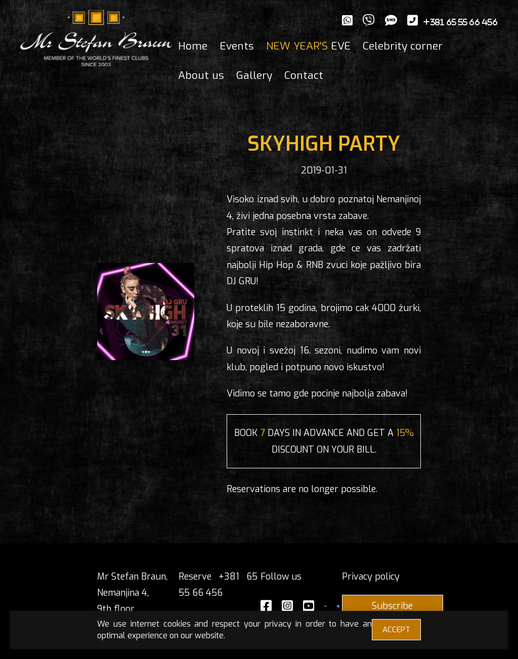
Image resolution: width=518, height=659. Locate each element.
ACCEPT (396, 630)
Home (192, 46)
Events (237, 46)
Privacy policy (371, 576)
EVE (308, 46)
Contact (303, 75)
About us (201, 75)
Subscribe (392, 606)
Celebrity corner (403, 46)
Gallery (254, 75)
